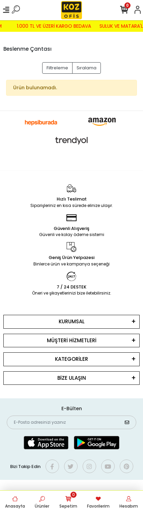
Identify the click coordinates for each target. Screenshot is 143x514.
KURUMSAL (72, 321)
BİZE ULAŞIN (71, 377)
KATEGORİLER (71, 359)
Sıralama (86, 68)
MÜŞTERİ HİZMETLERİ (71, 340)
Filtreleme (57, 68)
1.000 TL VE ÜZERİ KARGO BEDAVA (53, 26)
